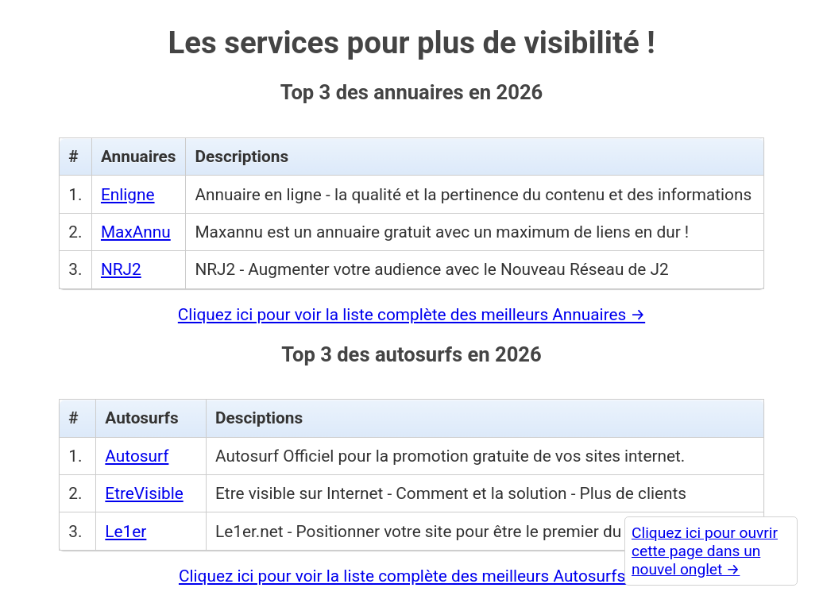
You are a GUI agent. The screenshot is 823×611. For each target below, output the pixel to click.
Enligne (128, 194)
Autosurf (136, 456)
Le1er (125, 531)
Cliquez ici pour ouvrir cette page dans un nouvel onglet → (705, 551)
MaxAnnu (136, 232)
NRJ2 (121, 269)
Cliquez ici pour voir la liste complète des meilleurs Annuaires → (411, 314)
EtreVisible (144, 493)
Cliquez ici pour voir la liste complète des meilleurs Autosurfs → (411, 576)
